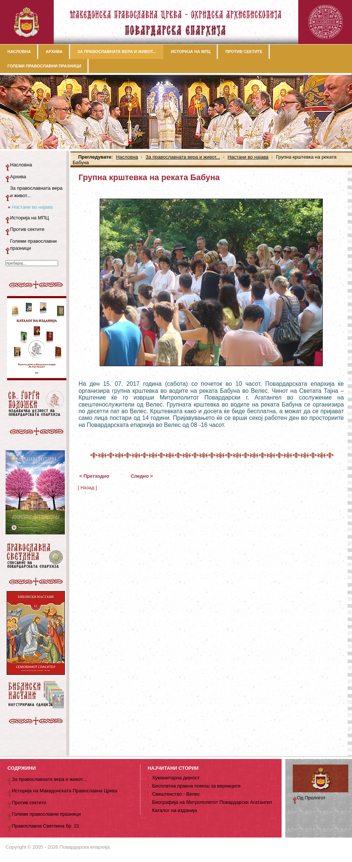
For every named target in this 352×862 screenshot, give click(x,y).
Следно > (142, 476)
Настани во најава (248, 157)
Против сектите (27, 229)
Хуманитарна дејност (175, 777)
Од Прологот (311, 797)
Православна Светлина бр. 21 (45, 826)
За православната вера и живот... (183, 157)
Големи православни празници (33, 244)
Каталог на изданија (174, 810)
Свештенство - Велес (176, 794)
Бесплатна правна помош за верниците (196, 786)
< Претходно (94, 476)
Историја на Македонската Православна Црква (64, 790)
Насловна (127, 157)
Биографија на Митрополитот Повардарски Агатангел (212, 802)
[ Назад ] (87, 487)
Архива (18, 176)
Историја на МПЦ (29, 218)
